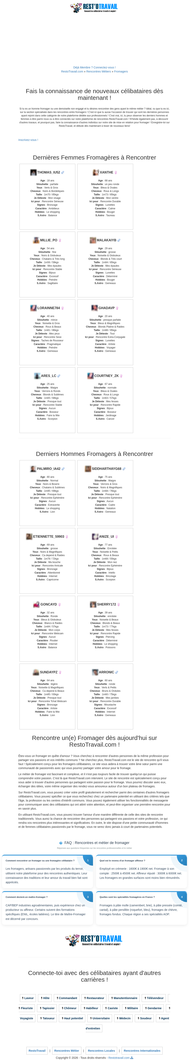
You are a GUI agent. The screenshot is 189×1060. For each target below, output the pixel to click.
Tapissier (48, 1008)
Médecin (125, 1018)
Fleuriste (27, 1008)
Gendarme (155, 1008)
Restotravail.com (119, 1058)
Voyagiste (26, 1018)
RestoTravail (37, 1051)
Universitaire (101, 1018)
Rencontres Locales (101, 1051)
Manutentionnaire (125, 998)
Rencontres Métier (66, 1051)
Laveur (29, 998)
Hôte (46, 998)
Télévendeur (155, 998)
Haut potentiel (73, 1018)
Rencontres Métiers (98, 71)
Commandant (68, 998)
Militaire (132, 1008)
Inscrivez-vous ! (28, 140)
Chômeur (70, 1008)
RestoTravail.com (72, 71)
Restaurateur (95, 998)
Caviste (113, 1008)
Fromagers (121, 71)
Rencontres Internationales (142, 1051)
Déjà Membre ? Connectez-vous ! (94, 67)
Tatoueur (49, 1018)
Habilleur (92, 1008)
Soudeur (146, 1018)
